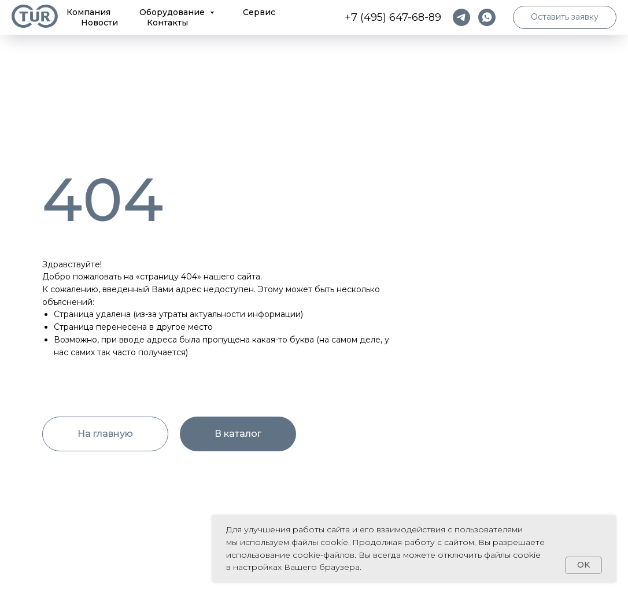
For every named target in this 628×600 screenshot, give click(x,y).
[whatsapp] (487, 17)
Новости (99, 22)
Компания (88, 12)
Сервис (259, 12)
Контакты (167, 22)
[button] (564, 17)
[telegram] (461, 17)
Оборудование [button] (173, 12)
